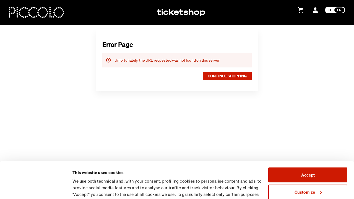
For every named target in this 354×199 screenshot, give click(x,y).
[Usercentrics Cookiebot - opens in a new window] (36, 188)
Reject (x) (308, 174)
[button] (227, 76)
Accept (308, 140)
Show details (84, 188)
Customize (308, 157)
